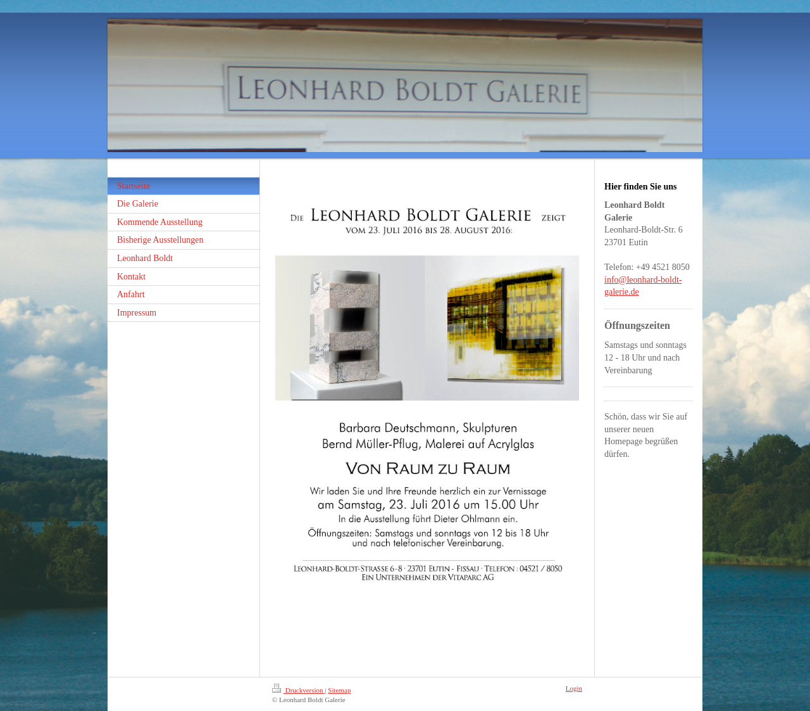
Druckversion (298, 690)
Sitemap (339, 690)
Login (574, 688)
